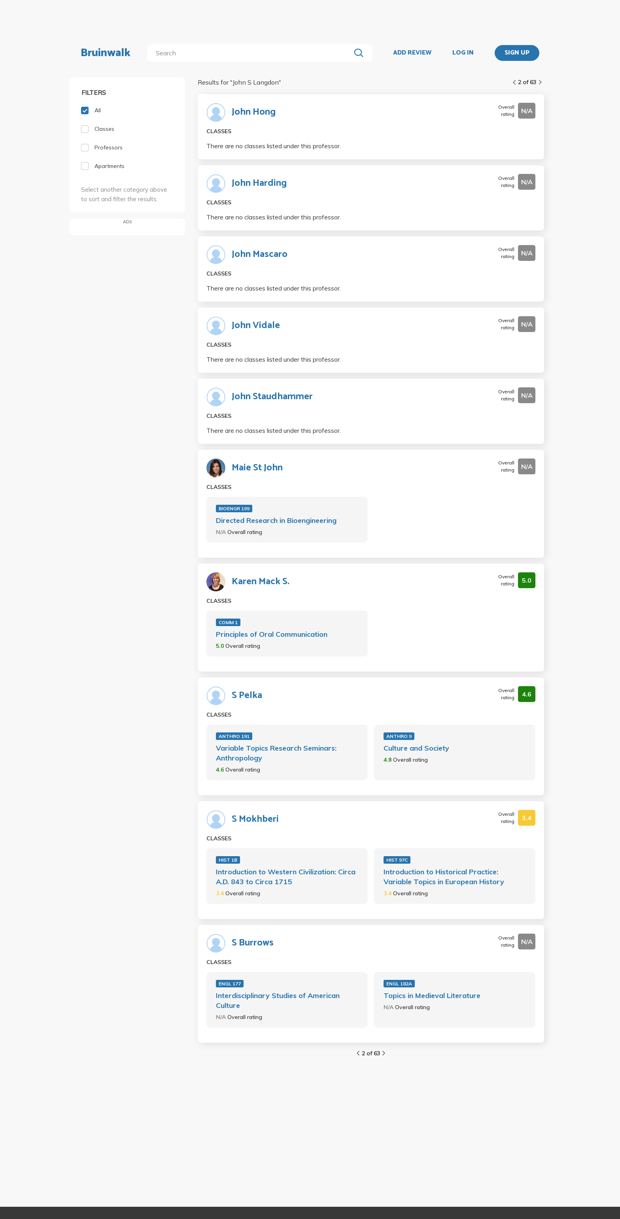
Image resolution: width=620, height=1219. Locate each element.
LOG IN (463, 53)
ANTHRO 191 (234, 736)
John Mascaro (259, 254)
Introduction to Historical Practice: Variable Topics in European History (444, 876)
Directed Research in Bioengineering (276, 520)
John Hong (254, 112)
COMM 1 (228, 622)
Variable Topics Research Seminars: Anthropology (276, 752)
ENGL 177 (230, 984)
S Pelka (247, 696)
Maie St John (257, 468)
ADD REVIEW (412, 53)
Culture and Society (416, 748)
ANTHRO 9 (399, 736)
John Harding (259, 183)
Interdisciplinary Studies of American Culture (278, 1000)
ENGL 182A (399, 984)
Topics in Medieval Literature (432, 995)
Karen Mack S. (260, 582)
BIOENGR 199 (234, 508)
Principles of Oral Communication (271, 634)
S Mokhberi (255, 819)
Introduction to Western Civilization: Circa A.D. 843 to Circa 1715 (285, 876)
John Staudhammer (272, 397)
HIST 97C (397, 860)
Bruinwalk (105, 53)
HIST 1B (228, 860)
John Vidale (256, 326)
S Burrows (253, 943)
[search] (250, 53)
